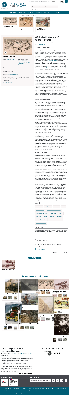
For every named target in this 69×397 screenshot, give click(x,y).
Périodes (30, 12)
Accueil (3, 15)
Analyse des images (42, 100)
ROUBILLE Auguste (11, 59)
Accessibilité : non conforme (54, 395)
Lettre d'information (33, 1)
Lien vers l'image (9, 82)
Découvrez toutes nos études (14, 15)
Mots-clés (21, 12)
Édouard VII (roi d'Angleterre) (54, 210)
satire (60, 213)
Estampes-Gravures (13, 75)
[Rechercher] (43, 7)
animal (52, 217)
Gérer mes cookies (31, 395)
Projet (43, 390)
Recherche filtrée (41, 12)
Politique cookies (42, 395)
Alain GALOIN (42, 44)
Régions (24, 390)
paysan (45, 217)
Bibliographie (39, 228)
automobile (39, 207)
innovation (56, 207)
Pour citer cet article (41, 240)
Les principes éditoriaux (59, 390)
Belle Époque (48, 207)
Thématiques (12, 12)
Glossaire (37, 390)
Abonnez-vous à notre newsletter (40, 382)
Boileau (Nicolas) (40, 210)
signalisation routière (41, 220)
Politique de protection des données (43, 392)
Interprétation (41, 153)
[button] (10, 23)
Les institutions (19, 392)
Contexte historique (43, 48)
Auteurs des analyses (14, 390)
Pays (30, 390)
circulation (59, 217)
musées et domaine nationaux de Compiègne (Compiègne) (24, 63)
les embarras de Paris (52, 61)
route (63, 207)
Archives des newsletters (59, 392)
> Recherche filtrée (34, 9)
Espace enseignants (45, 1)
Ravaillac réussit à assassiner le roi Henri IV (56, 68)
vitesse (51, 220)
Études (5, 390)
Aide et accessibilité (8, 392)
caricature (53, 213)
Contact (10, 395)
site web (21, 65)
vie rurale (38, 217)
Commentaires (40, 249)
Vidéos (50, 12)
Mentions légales (28, 392)
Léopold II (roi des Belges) (42, 213)
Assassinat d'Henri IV (41, 223)
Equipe (49, 390)
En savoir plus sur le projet (25, 375)
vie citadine (58, 220)
